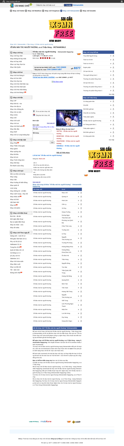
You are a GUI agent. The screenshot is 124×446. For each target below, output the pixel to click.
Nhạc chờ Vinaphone (52, 11)
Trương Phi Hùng (67, 243)
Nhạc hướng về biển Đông (18, 182)
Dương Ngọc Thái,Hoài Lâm (66, 216)
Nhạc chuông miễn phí (13, 1)
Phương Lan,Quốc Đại (67, 222)
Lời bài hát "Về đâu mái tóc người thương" (47, 155)
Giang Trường (66, 212)
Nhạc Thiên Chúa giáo (17, 146)
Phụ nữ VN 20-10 (16, 241)
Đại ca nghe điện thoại (17, 222)
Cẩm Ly (64, 204)
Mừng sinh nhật (15, 273)
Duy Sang (65, 317)
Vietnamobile (21, 44)
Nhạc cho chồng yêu (17, 109)
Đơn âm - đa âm (15, 216)
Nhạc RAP (13, 132)
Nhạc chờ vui (14, 123)
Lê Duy (64, 234)
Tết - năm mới (14, 270)
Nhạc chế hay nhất (16, 56)
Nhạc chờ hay (18, 53)
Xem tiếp (111, 94)
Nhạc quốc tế (14, 185)
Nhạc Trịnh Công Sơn (17, 160)
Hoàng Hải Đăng (67, 276)
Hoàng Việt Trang (67, 291)
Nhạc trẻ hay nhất (16, 61)
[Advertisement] (57, 403)
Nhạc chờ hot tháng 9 (17, 92)
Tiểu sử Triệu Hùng (63, 152)
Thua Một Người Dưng (90, 56)
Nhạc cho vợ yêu (15, 112)
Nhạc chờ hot (18, 72)
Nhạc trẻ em (14, 157)
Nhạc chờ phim (15, 208)
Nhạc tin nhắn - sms (16, 225)
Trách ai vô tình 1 (88, 63)
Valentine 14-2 (14, 258)
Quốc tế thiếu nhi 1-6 (17, 250)
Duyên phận (87, 67)
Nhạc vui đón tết (15, 267)
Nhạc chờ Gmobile (89, 11)
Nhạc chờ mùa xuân (16, 261)
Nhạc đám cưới (15, 264)
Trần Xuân (65, 288)
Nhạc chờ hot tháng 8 (17, 75)
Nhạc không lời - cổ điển (18, 191)
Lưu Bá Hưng (66, 313)
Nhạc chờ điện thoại (20, 213)
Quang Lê (65, 196)
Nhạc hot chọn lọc (16, 81)
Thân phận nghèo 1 (89, 128)
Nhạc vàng (13, 177)
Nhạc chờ (13, 44)
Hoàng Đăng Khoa (67, 246)
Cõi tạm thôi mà (88, 71)
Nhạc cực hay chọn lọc (17, 64)
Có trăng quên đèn (89, 101)
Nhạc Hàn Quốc (15, 67)
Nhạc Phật (13, 143)
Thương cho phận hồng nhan (92, 79)
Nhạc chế (13, 118)
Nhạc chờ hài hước (16, 126)
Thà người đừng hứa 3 (90, 75)
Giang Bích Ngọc (67, 321)
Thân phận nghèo (88, 117)
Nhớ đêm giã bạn (88, 109)
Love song (13, 188)
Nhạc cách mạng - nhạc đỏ (19, 194)
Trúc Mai (64, 267)
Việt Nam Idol (14, 202)
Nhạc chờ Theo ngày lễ (21, 233)
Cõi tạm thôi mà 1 (88, 83)
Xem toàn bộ (51, 123)
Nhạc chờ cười (15, 120)
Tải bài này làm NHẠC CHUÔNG (44, 77)
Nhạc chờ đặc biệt (19, 140)
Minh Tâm (65, 284)
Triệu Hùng (30, 44)
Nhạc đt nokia (14, 227)
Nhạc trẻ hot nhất (15, 78)
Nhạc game (14, 149)
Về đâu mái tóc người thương (44, 44)
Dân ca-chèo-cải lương (17, 174)
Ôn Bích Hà (65, 255)
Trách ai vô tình (88, 59)
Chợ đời (85, 105)
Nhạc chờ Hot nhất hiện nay (19, 84)
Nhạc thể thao (14, 163)
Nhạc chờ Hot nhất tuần (18, 87)
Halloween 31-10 (15, 244)
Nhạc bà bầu (14, 154)
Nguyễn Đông (66, 263)
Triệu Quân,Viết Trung (66, 272)
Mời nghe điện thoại (16, 219)
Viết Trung (65, 300)
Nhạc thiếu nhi (15, 196)
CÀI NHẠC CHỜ (22, 6)
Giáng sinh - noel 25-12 (17, 236)
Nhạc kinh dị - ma (16, 103)
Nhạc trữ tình (14, 199)
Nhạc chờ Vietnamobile (71, 11)
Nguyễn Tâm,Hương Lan (67, 238)
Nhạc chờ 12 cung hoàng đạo (20, 135)
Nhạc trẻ (13, 205)
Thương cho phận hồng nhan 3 (92, 90)
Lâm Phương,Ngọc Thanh (67, 305)
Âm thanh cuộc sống (17, 166)
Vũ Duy (64, 208)
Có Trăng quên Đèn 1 (89, 124)
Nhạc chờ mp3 (18, 171)
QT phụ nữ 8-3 (15, 256)
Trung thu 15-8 (15, 247)
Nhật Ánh (64, 309)
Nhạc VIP (13, 101)
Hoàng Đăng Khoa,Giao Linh (66, 251)
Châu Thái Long (66, 226)
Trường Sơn (65, 230)
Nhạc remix (14, 115)
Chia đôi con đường (89, 113)
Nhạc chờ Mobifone (34, 11)
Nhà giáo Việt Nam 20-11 (18, 239)
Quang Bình (65, 280)
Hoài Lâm (65, 200)
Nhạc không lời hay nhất (18, 58)
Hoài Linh (42, 158)
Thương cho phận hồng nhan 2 (92, 87)
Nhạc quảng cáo (15, 151)
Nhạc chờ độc (18, 97)
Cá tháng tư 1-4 (15, 253)
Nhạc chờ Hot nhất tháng (18, 89)
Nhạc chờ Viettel (18, 11)
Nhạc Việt (13, 179)
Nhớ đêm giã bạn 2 (89, 132)
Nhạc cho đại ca (15, 106)
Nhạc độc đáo (14, 129)
